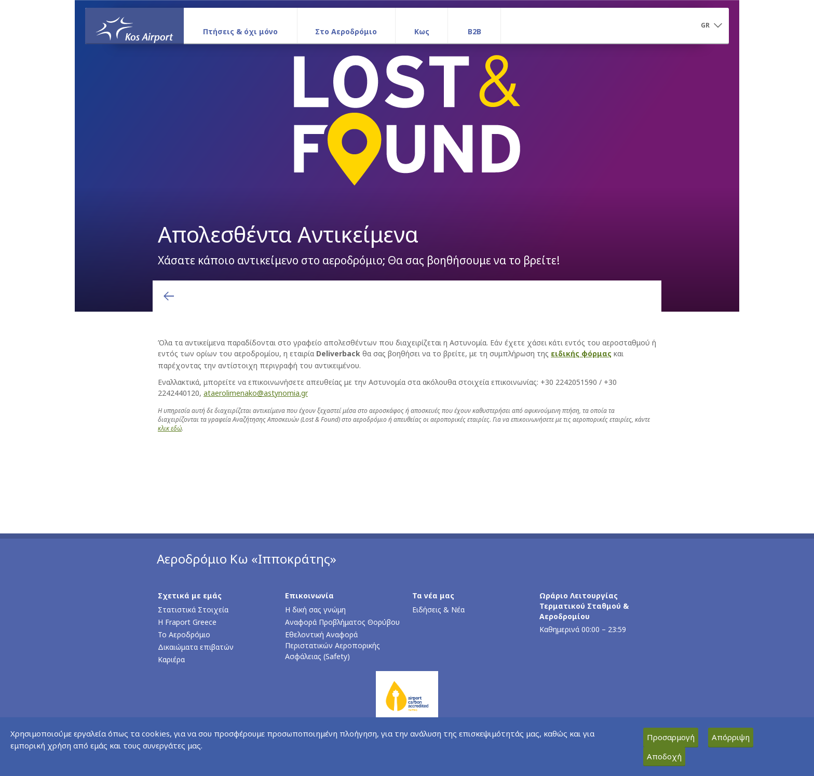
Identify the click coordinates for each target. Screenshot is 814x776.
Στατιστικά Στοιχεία (193, 609)
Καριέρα (171, 659)
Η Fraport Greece (187, 622)
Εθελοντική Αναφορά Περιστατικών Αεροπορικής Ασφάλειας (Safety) (332, 645)
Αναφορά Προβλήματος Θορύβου (342, 622)
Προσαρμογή (671, 737)
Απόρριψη (731, 737)
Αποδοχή (664, 756)
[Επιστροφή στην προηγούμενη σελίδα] (168, 296)
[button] (711, 26)
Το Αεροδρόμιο (184, 634)
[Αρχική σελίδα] (134, 25)
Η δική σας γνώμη (315, 609)
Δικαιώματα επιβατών (196, 647)
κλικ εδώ (170, 428)
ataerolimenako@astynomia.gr (256, 393)
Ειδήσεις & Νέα (438, 609)
